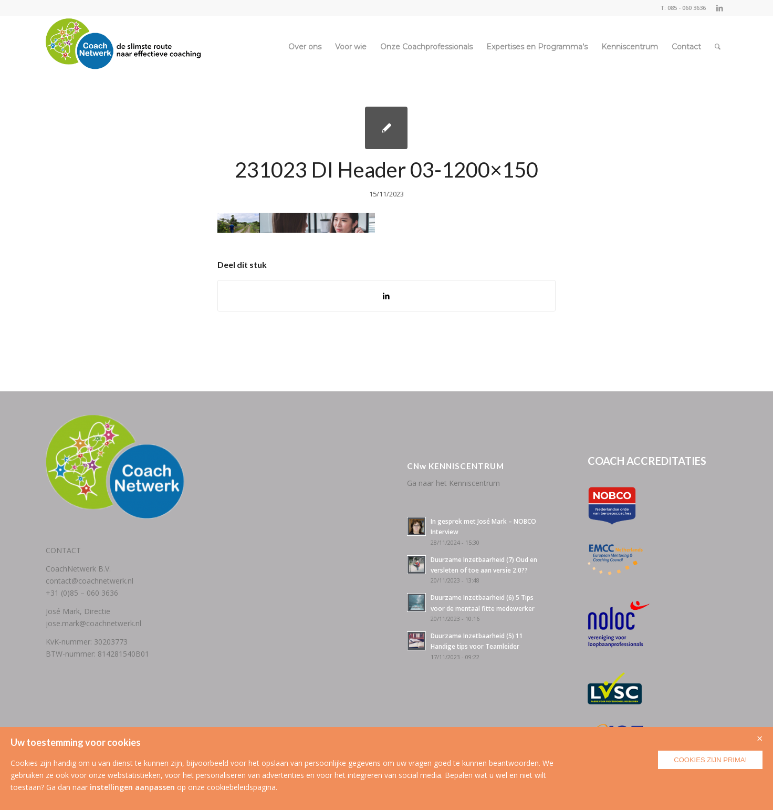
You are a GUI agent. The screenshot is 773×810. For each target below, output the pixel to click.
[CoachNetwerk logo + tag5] (123, 47)
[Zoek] (717, 47)
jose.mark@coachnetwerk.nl (93, 623)
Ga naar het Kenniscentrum (453, 483)
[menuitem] (304, 47)
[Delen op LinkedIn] (386, 296)
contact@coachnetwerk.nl (89, 581)
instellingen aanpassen (132, 787)
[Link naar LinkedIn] (719, 8)
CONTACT (63, 550)
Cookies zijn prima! (710, 760)
